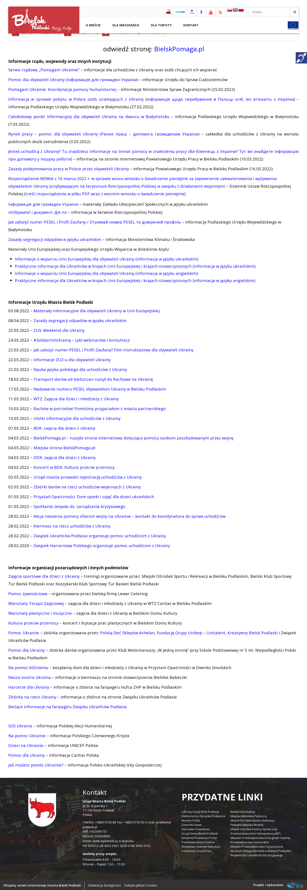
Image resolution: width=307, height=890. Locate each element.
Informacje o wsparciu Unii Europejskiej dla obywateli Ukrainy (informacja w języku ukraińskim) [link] (106, 257)
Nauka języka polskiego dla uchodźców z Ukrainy (80, 368)
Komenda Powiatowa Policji (199, 837)
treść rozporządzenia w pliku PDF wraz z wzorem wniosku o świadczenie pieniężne (104, 192)
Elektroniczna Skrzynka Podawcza (203, 815)
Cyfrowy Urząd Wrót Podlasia (200, 811)
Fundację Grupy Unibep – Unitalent (191, 631)
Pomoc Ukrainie (23, 631)
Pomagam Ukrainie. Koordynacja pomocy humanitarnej (62, 88)
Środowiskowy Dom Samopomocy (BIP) (255, 832)
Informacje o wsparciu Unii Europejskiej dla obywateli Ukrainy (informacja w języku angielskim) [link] (106, 272)
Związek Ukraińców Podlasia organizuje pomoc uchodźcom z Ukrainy (99, 534)
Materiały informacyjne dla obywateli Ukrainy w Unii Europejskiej (96, 309)
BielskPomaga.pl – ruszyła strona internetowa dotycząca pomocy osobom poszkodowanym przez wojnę (133, 436)
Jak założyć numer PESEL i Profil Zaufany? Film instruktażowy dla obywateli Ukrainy (113, 348)
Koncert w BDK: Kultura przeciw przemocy (74, 466)
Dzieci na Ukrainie (25, 744)
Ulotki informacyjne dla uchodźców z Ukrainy (76, 417)
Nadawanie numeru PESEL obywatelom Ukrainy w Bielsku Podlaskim (99, 387)
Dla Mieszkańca (125, 25)
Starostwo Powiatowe (196, 828)
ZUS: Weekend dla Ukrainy (59, 329)
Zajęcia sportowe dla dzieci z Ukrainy (44, 575)
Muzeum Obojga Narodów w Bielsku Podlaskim (260, 850)
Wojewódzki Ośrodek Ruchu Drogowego (256, 854)
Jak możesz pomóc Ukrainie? (35, 763)
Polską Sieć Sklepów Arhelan (127, 631)
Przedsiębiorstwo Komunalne (249, 841)
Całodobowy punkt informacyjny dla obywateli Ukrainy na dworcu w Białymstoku (88, 115)
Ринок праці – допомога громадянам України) (150, 132)
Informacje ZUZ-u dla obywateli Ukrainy (71, 358)
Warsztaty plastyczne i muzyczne (40, 611)
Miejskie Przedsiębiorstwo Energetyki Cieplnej (260, 837)
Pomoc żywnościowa (27, 592)
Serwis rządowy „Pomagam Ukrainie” (44, 68)
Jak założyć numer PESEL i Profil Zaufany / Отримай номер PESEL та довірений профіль (94, 220)
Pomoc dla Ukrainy (26, 648)
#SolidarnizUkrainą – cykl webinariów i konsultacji (81, 338)
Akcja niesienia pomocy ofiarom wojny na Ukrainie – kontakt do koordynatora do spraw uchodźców (129, 515)
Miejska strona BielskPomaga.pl (64, 446)
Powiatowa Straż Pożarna (198, 841)
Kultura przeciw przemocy (33, 621)
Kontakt (190, 25)
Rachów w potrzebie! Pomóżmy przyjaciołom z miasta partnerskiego (99, 407)
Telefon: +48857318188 (99, 821)
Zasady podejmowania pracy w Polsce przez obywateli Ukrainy (68, 167)
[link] (135, 279)
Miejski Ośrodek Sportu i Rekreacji (252, 819)
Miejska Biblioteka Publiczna (248, 815)
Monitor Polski (191, 819)
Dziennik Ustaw (192, 824)
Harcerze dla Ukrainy (28, 685)
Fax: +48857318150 (131, 821)
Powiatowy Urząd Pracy (197, 850)
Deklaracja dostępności (104, 884)
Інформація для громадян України (43, 202)
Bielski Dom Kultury (242, 811)
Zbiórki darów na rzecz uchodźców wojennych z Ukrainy (87, 485)
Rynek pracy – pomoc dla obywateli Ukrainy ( (54, 132)
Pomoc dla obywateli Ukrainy (36, 78)
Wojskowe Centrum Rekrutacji (201, 845)
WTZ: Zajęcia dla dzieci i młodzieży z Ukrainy (76, 397)
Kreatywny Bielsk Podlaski (252, 631)
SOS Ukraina (20, 724)
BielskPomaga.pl (179, 47)
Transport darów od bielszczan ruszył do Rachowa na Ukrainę (93, 378)
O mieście (93, 25)
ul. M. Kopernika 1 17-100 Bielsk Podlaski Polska (104, 806)
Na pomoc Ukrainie (27, 734)
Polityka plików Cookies (140, 884)
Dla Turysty (161, 25)
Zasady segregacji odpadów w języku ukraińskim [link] (54, 238)
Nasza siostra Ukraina (29, 676)
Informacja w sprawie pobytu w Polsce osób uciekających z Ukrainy (76, 97)
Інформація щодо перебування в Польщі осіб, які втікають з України (220, 97)
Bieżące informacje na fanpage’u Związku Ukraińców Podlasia (67, 705)
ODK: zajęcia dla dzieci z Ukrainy (64, 456)
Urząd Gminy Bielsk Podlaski (200, 832)
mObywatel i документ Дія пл (38, 211)
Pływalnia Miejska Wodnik (246, 824)
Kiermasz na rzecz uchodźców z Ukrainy (71, 524)
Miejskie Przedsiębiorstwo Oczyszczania (256, 845)
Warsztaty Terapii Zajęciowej (36, 602)
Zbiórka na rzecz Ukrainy (32, 695)
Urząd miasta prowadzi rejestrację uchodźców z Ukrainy (87, 475)
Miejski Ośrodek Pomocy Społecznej (253, 828)
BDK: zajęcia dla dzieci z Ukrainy (64, 426)
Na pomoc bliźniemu (28, 666)
